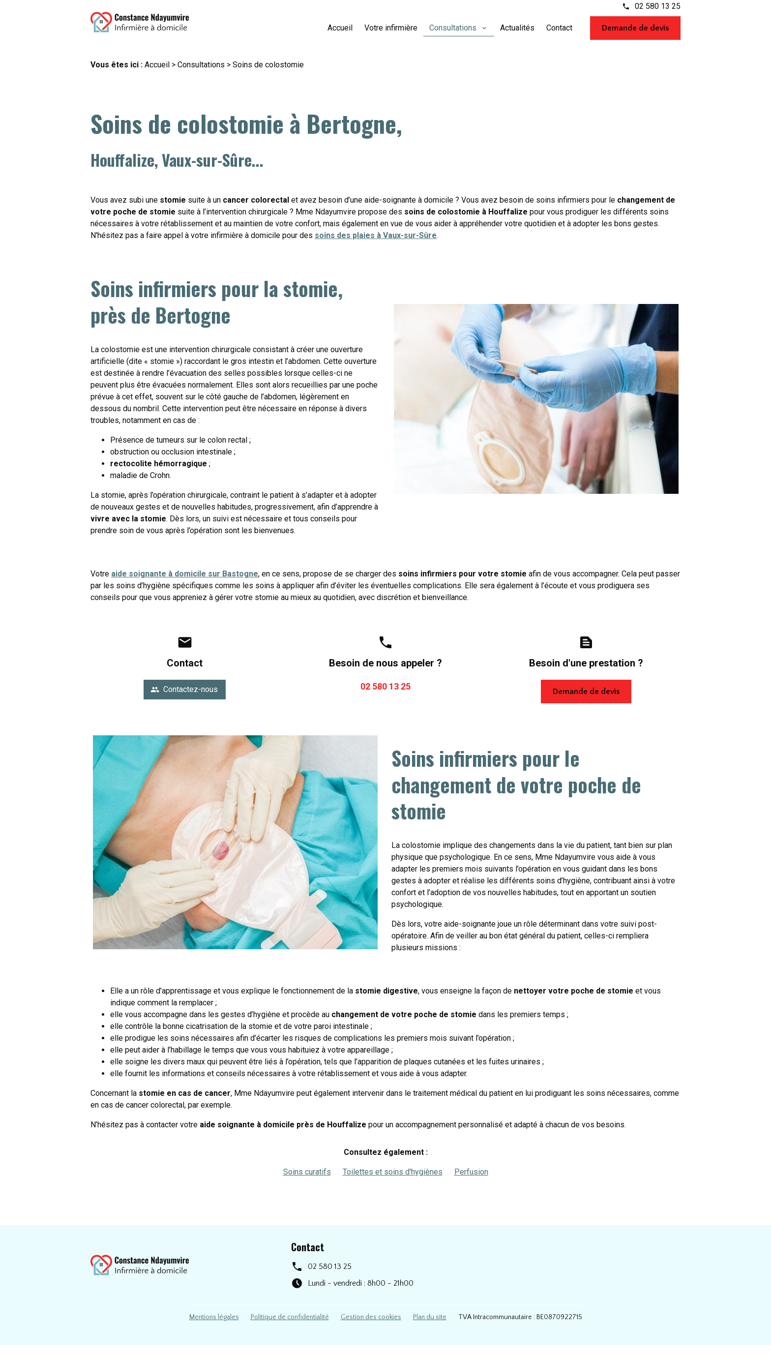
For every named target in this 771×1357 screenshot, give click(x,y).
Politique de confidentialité (290, 1329)
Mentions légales (214, 1329)
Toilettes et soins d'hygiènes (393, 1183)
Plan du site (429, 1329)
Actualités (517, 33)
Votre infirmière (390, 33)
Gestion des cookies (371, 1329)
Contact (559, 33)
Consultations (453, 33)
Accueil (340, 33)
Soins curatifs (307, 1183)
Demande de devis (635, 33)
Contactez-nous (184, 701)
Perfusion (471, 1183)
